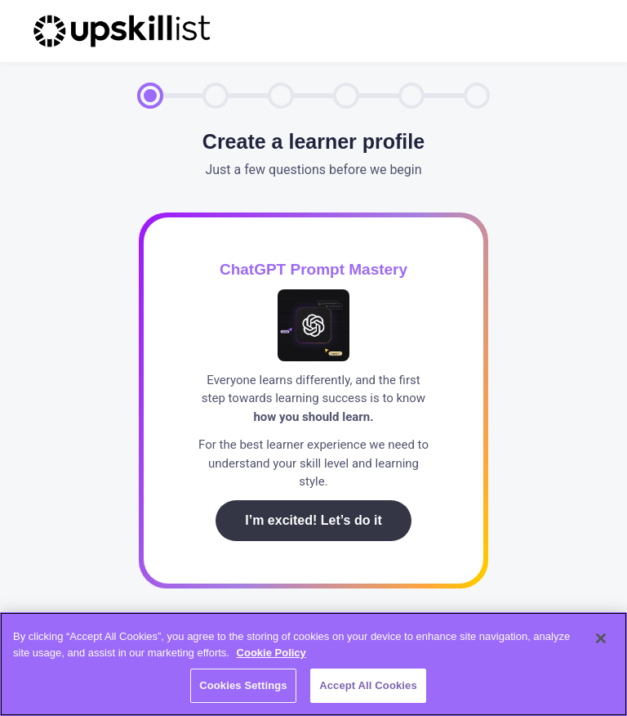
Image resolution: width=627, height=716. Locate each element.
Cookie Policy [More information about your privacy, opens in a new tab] (271, 653)
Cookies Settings (243, 685)
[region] (313, 664)
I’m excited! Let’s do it (313, 520)
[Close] (601, 638)
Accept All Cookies (368, 685)
